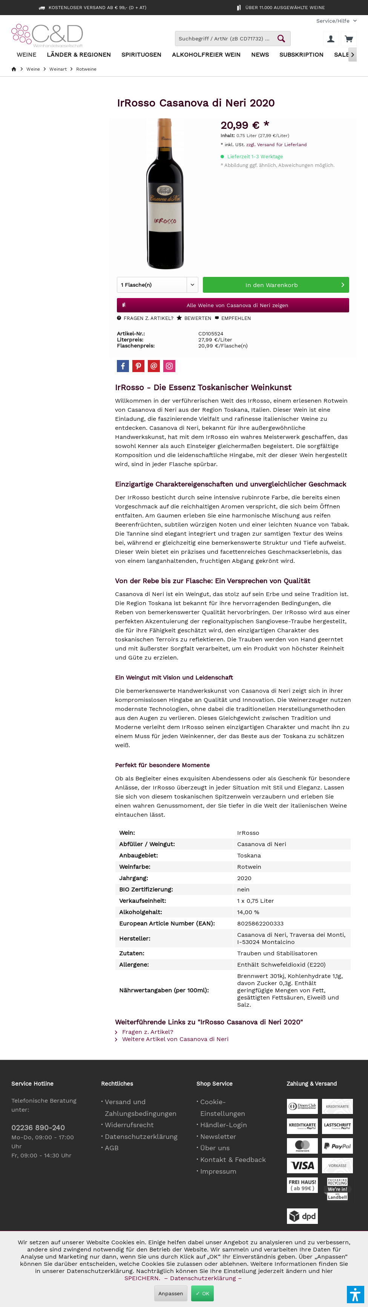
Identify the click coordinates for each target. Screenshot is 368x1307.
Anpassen (170, 1293)
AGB (112, 1148)
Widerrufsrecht (129, 1125)
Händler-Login (223, 1125)
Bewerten (194, 318)
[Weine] (26, 55)
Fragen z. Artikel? (145, 318)
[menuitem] (334, 21)
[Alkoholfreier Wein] (206, 55)
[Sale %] (345, 55)
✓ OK (202, 1293)
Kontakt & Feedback (233, 1159)
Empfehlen (233, 318)
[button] (355, 1294)
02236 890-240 (38, 1127)
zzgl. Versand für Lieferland (276, 144)
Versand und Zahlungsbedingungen (140, 1107)
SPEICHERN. (143, 1278)
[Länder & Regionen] (78, 55)
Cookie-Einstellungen (222, 1107)
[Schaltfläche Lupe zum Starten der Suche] (281, 38)
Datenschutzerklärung (141, 1136)
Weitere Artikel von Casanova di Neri (171, 1039)
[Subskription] (301, 55)
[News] (260, 55)
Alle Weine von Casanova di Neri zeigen (204, 303)
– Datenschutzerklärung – (203, 1278)
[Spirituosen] (141, 55)
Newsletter (218, 1136)
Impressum (218, 1171)
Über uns (215, 1148)
